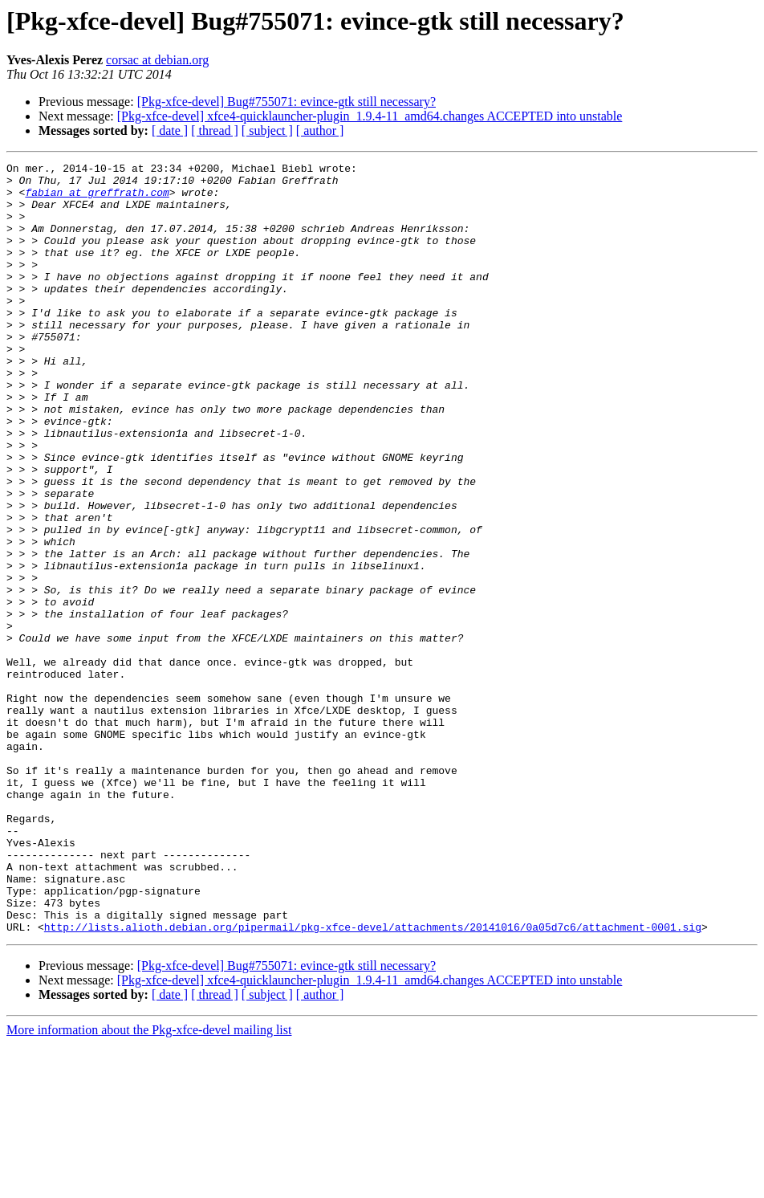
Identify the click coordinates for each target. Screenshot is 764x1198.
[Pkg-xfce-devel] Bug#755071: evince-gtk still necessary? (286, 101)
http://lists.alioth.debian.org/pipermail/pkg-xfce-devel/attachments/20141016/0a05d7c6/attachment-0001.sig (372, 1081)
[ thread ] (214, 130)
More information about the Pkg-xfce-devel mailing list (148, 1184)
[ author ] (320, 130)
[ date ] (170, 130)
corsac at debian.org (157, 60)
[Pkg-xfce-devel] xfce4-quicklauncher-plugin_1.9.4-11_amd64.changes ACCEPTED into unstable (370, 116)
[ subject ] (267, 130)
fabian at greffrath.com (97, 199)
